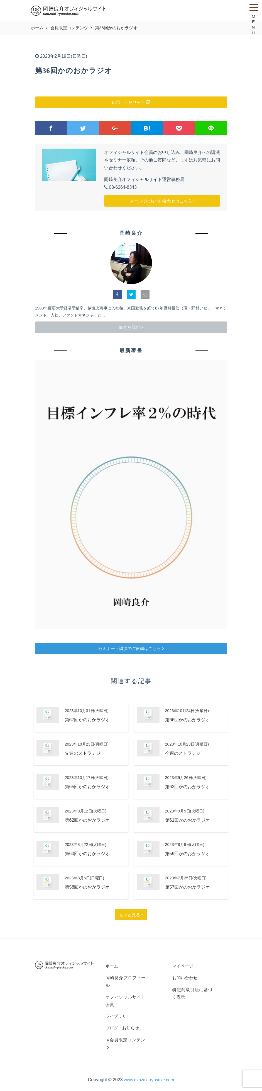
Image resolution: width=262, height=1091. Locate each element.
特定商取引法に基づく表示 (192, 994)
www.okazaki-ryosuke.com (149, 1082)
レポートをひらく (131, 102)
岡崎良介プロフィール (125, 982)
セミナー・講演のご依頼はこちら (130, 648)
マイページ (183, 966)
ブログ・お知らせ (123, 1030)
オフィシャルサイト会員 (125, 1002)
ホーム (112, 966)
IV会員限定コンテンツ (125, 1046)
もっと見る (131, 914)
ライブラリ (117, 1018)
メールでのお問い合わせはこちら (162, 201)
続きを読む (131, 327)
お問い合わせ (185, 978)
